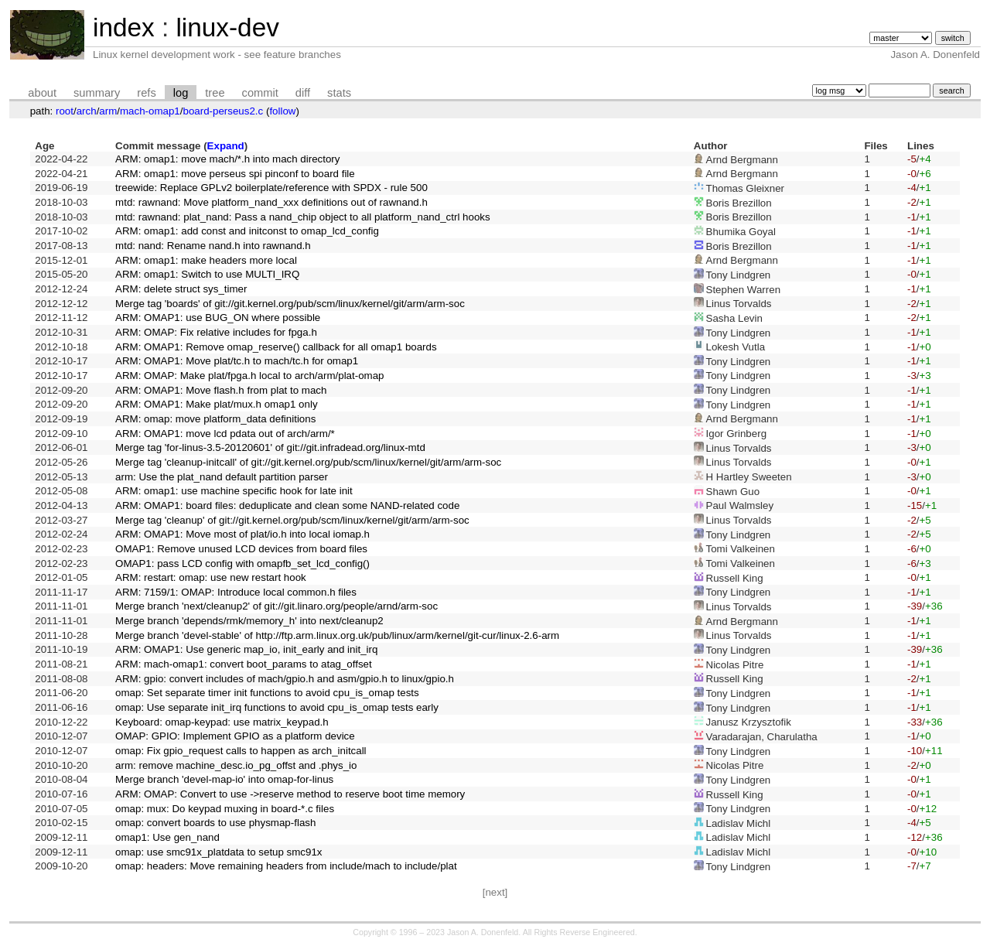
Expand (225, 146)
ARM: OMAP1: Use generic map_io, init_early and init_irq (246, 649)
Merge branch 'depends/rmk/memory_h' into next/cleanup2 (249, 621)
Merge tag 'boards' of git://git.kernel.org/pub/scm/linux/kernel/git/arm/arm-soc (290, 303)
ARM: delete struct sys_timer (181, 289)
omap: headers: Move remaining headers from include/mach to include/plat (286, 866)
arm (108, 111)
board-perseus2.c (223, 111)
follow (282, 111)
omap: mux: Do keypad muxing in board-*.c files (224, 809)
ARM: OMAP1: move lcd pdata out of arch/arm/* (225, 433)
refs (146, 93)
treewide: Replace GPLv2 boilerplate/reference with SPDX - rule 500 (271, 187)
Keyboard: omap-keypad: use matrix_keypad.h (222, 722)
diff (302, 93)
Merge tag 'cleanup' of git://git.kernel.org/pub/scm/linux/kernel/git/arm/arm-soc (292, 520)
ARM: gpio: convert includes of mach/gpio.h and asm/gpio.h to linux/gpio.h (284, 679)
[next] (495, 892)
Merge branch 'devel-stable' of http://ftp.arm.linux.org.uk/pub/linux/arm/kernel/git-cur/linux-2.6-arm (337, 635)
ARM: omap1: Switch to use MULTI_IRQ (207, 274)
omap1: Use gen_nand (167, 837)
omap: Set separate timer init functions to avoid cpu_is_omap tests (267, 692)
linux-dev (227, 27)
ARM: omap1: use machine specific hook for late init (234, 491)
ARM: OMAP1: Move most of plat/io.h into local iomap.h (242, 534)
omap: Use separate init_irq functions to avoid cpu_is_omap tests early (277, 707)
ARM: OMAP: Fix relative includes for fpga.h (216, 332)
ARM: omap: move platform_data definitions (215, 419)
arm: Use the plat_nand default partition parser (221, 477)
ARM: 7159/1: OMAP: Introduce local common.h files (236, 592)
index (124, 27)
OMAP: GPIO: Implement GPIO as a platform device (235, 736)
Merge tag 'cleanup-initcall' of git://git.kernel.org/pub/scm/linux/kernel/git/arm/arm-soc (308, 462)
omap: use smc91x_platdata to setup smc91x (218, 852)
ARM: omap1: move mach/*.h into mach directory (227, 159)
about (42, 93)
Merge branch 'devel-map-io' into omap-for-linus (224, 779)
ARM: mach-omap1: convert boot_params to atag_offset (243, 664)
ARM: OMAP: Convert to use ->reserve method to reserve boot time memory (290, 794)
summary (96, 93)
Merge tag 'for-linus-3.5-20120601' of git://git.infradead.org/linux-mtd (270, 447)
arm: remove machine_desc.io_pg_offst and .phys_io (236, 765)
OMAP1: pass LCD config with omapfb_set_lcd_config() (242, 563)
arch (87, 111)
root (64, 111)
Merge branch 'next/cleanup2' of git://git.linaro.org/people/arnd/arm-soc (276, 606)
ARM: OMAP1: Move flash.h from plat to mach (220, 390)
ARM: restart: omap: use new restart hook (210, 577)
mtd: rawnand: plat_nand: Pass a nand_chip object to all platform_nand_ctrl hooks (302, 217)
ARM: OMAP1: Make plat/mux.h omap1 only (216, 404)
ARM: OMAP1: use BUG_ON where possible (217, 317)
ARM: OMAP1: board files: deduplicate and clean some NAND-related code (287, 505)
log (181, 93)
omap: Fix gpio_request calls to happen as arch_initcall (241, 750)
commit (260, 93)
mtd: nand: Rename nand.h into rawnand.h (213, 245)
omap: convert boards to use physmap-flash (215, 822)
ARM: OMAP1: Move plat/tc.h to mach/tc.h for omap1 (236, 361)
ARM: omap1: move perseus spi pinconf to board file (235, 173)
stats (339, 93)
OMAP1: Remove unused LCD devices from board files (241, 549)
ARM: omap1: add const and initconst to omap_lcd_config (247, 231)
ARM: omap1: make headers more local (206, 260)
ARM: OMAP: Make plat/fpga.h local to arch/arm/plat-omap (249, 375)
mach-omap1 (150, 111)
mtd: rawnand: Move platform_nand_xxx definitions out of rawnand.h (271, 202)
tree (214, 93)
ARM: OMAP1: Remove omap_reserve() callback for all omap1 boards (276, 347)
